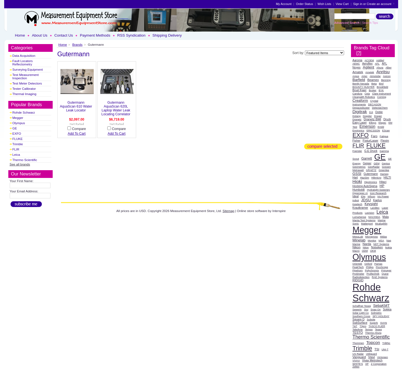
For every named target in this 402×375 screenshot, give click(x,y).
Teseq (378, 329)
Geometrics (358, 166)
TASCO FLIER (376, 326)
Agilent (368, 67)
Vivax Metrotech (372, 360)
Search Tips (370, 22)
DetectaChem (380, 107)
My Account (283, 4)
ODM (365, 250)
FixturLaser (370, 140)
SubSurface (359, 322)
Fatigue (384, 136)
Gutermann (371, 173)
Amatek (357, 72)
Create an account (379, 4)
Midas (383, 236)
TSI (376, 349)
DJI (371, 112)
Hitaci (382, 181)
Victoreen (382, 357)
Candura (357, 93)
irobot (355, 200)
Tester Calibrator (24, 88)
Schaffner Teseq (361, 306)
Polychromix (372, 270)
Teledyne (357, 329)
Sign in (357, 4)
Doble (379, 112)
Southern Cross (361, 316)
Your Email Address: (24, 191)
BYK (381, 90)
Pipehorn (357, 270)
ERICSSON (373, 130)
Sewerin (357, 309)
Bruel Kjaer (359, 90)
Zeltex (355, 366)
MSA (381, 240)
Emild (381, 127)
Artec (365, 76)
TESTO (357, 332)
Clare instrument (381, 93)
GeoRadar (374, 166)
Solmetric (376, 313)
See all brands (20, 164)
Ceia (367, 93)
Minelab (358, 240)
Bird (381, 83)
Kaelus (377, 200)
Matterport (367, 223)
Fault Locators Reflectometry (22, 62)
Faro (374, 136)
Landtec (375, 207)
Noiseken (377, 247)
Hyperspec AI (360, 193)
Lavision (369, 212)
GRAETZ (371, 170)
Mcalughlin (381, 223)
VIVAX (356, 360)
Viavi (371, 357)
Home (62, 44)
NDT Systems (381, 244)
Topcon (373, 342)
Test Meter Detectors (27, 83)
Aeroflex (367, 63)
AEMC (356, 63)
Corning (381, 97)
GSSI (356, 174)
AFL (377, 63)
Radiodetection (361, 277)
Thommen (358, 343)
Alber (389, 67)
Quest (385, 273)
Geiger (367, 163)
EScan (386, 130)
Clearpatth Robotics (363, 97)
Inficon (371, 196)
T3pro (363, 326)
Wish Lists (324, 4)
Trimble (17, 144)
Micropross (371, 236)
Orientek (357, 263)
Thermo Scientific (24, 160)
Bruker (372, 90)
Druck (387, 119)
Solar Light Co (360, 313)
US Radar (358, 354)
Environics (358, 130)
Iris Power (383, 196)
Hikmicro (376, 177)
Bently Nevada (360, 83)
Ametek (369, 72)
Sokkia (387, 309)
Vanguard (359, 357)
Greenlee (384, 170)
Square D (358, 319)
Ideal (355, 196)
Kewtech (357, 204)
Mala (386, 216)
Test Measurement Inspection (25, 76)
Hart (355, 177)
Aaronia (357, 60)
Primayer (386, 270)
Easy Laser (359, 122)
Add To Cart (77, 134)
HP (382, 186)
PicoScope (382, 267)
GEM (377, 163)
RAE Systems (380, 277)
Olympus (18, 123)
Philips (369, 267)
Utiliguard (371, 354)
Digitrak (359, 111)
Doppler (367, 116)
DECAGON (374, 104)
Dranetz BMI (372, 119)
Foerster (357, 151)
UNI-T (384, 349)
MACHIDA (374, 217)
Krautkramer (360, 207)
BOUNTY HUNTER (363, 87)
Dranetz (356, 119)
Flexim (385, 140)
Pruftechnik (373, 273)
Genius (386, 163)
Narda (367, 244)
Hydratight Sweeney (378, 189)
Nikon (356, 247)
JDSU (366, 200)
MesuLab (357, 236)
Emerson (367, 126)
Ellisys (372, 122)
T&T (354, 326)
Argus (355, 76)
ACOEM (369, 60)
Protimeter (358, 273)
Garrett (366, 158)
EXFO (16, 133)
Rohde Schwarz (23, 112)
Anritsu (383, 71)
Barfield (358, 80)
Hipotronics (370, 182)
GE (14, 128)
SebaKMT (381, 305)
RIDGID (357, 280)
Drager (378, 116)
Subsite (371, 319)
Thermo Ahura (373, 332)
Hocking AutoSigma (364, 186)
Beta (374, 83)
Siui (366, 309)
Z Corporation (378, 364)
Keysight (371, 204)
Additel (380, 60)
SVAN (383, 323)
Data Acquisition (23, 55)
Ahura (379, 67)
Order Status (304, 4)
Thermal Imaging (24, 94)
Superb (374, 323)
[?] (358, 52)
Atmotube (375, 76)
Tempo (369, 329)
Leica (16, 154)
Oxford (368, 263)
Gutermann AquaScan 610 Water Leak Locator (76, 106)
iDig (363, 196)
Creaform (360, 100)
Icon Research (378, 193)
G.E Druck (370, 150)
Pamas (378, 263)
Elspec (382, 122)
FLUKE (17, 139)
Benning (386, 80)
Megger (17, 117)
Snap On (376, 309)
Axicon (387, 76)
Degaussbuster (361, 107)
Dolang (356, 116)
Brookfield (382, 87)
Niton (366, 247)
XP (366, 364)
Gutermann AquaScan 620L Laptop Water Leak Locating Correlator (115, 108)
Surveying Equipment (27, 69)
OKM (373, 250)
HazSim (364, 177)
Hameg (384, 174)
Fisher (356, 140)
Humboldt (358, 189)
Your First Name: (22, 181)
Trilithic (386, 343)
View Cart (342, 4)
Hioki (357, 181)
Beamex (373, 79)
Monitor (372, 240)
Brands (77, 44)
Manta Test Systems (363, 220)
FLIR (15, 149)
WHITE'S (357, 364)
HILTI (387, 177)
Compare (79, 129)
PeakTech (358, 267)
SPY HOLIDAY (381, 316)
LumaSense (359, 217)
